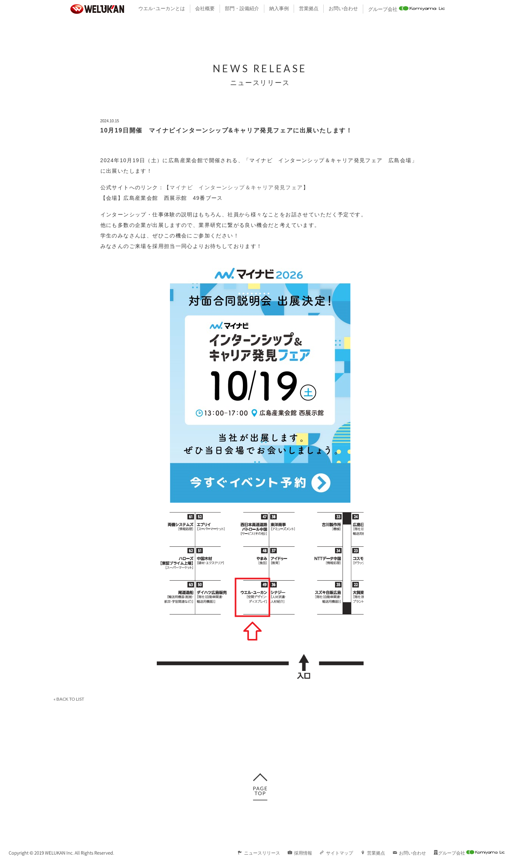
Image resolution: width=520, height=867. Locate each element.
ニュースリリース (259, 853)
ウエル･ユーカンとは (161, 8)
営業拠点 (308, 8)
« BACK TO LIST (68, 699)
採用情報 (300, 853)
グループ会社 (406, 8)
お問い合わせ (343, 8)
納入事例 (279, 8)
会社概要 (205, 8)
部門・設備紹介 (242, 8)
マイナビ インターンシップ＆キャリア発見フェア (236, 187)
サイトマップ (336, 853)
